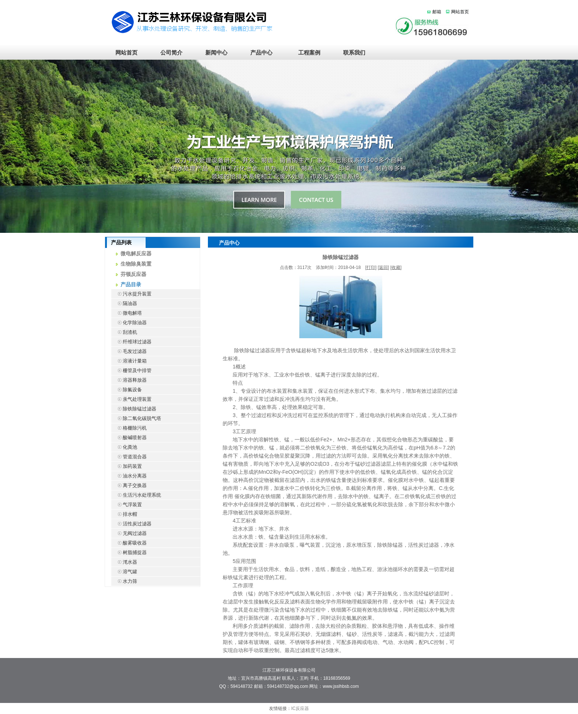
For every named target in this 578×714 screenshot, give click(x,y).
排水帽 (124, 514)
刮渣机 (124, 332)
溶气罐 (124, 571)
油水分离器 (129, 476)
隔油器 (124, 303)
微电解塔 (126, 313)
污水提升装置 (131, 294)
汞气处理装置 (131, 399)
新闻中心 (216, 53)
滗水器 (124, 562)
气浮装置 (126, 504)
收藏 (395, 267)
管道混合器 (129, 456)
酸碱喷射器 (129, 437)
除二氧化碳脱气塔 (136, 418)
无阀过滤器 (129, 533)
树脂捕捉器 (129, 552)
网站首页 (460, 11)
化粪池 (124, 447)
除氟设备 (126, 389)
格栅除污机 (129, 428)
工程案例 (306, 53)
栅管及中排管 (131, 370)
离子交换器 (129, 485)
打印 (370, 267)
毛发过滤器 (129, 351)
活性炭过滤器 (131, 523)
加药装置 (126, 466)
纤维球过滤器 (131, 341)
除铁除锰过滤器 (133, 409)
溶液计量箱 (129, 361)
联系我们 (351, 53)
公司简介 (171, 53)
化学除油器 (129, 322)
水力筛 (124, 581)
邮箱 (436, 11)
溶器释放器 (129, 380)
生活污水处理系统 (136, 495)
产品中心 (261, 53)
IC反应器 (300, 708)
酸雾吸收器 (129, 543)
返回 (383, 267)
